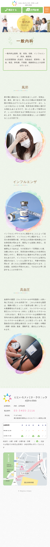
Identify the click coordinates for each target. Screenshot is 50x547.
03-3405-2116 (24, 410)
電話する (11, 10)
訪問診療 (32, 9)
